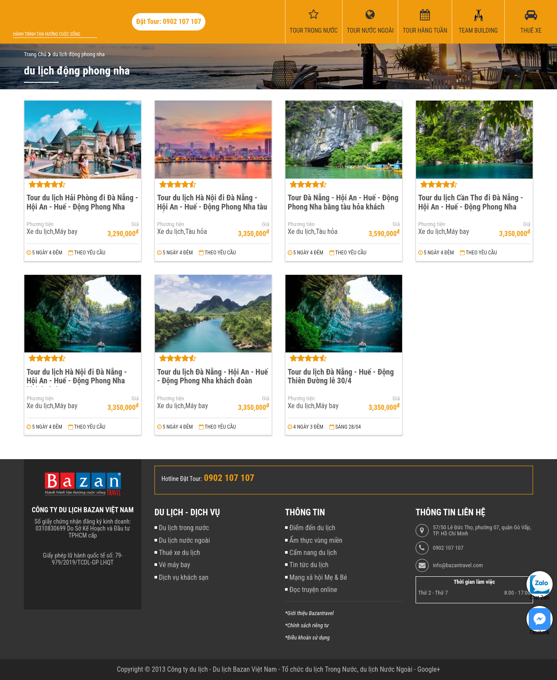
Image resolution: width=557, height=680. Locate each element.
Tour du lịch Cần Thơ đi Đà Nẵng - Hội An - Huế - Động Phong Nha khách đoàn (470, 206)
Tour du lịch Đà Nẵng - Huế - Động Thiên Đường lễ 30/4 (341, 376)
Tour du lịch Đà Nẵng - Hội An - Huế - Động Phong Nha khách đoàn (212, 376)
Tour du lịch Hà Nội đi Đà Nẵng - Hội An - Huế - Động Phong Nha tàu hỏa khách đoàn (212, 206)
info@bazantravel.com (458, 565)
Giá (135, 224)
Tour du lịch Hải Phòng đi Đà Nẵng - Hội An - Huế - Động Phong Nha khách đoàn (82, 206)
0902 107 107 (448, 548)
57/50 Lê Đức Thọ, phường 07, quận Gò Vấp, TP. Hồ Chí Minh (482, 530)
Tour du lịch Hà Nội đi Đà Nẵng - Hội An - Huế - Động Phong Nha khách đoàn (77, 380)
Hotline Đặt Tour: (181, 478)
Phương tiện (40, 224)
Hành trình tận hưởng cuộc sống (46, 34)
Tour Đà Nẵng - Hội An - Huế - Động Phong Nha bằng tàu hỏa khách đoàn (343, 206)
